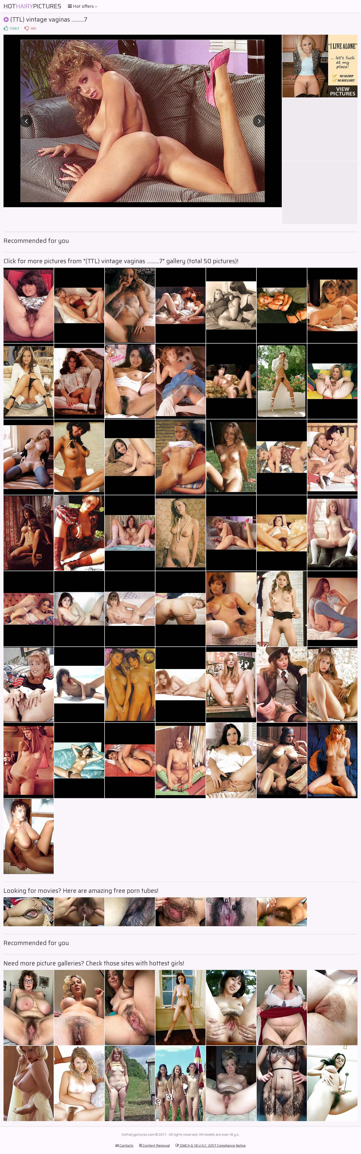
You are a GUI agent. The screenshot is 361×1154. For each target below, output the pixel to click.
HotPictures (32, 6)
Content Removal (154, 1145)
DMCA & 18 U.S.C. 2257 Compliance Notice (210, 1145)
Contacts (124, 1145)
